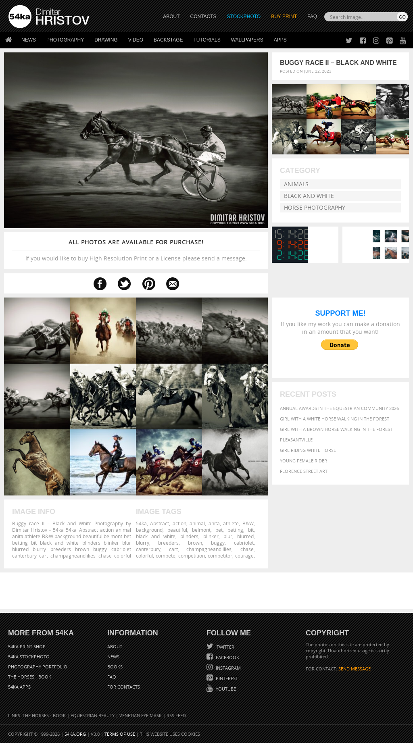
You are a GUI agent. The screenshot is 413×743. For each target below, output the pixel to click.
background (149, 530)
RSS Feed (176, 715)
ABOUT (171, 16)
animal (197, 523)
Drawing (106, 40)
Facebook (227, 657)
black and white (155, 536)
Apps (280, 40)
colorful (144, 555)
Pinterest (226, 678)
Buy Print (284, 16)
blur (227, 536)
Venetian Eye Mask (140, 715)
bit (251, 530)
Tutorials (207, 40)
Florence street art (303, 471)
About (114, 646)
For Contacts (123, 687)
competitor (220, 555)
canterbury (148, 549)
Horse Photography (314, 207)
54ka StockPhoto (29, 657)
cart (173, 549)
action (179, 523)
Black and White (309, 196)
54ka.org (75, 734)
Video (135, 40)
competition (191, 555)
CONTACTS (203, 16)
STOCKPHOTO (244, 16)
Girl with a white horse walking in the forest (334, 419)
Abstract (159, 523)
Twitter (224, 647)
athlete (231, 523)
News (28, 40)
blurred (245, 536)
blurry (142, 542)
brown (195, 542)
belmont (201, 530)
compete (165, 555)
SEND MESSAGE (354, 669)
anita (214, 523)
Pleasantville (296, 440)
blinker (211, 536)
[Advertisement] (208, 590)
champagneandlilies (209, 549)
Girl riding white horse (308, 450)
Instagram (228, 668)
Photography (65, 40)
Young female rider (303, 461)
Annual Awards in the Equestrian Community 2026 (339, 408)
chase (247, 549)
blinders (189, 536)
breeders (168, 542)
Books (115, 667)
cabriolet (244, 542)
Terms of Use (119, 734)
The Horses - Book (29, 677)
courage (244, 555)
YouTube (225, 689)
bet (219, 530)
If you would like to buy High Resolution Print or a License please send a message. (136, 250)
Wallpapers (247, 40)
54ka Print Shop (27, 646)
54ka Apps (19, 687)
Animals (296, 184)
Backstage (168, 40)
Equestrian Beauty (93, 715)
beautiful (177, 530)
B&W (248, 523)
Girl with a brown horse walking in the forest (336, 429)
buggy (218, 542)
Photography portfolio (37, 667)
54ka (141, 523)
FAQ (312, 16)
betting (235, 530)
